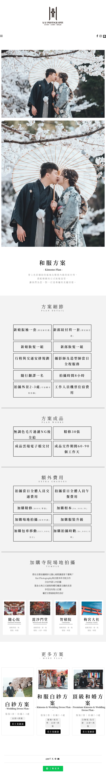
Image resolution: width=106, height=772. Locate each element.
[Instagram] (101, 36)
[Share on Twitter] (53, 762)
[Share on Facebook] (50, 762)
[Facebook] (97, 36)
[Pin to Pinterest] (55, 762)
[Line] (104, 36)
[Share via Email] (58, 762)
